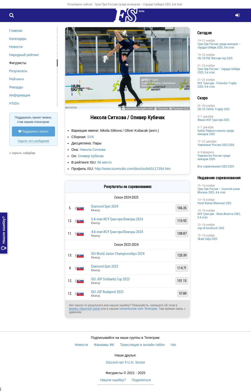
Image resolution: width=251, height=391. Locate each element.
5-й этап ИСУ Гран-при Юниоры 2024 (117, 219)
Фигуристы (17, 63)
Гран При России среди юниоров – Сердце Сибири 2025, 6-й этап (138, 4)
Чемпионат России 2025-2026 (216, 145)
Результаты (18, 71)
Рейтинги (16, 79)
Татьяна (163, 108)
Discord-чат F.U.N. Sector (125, 362)
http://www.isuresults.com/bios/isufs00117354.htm (133, 169)
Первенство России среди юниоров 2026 (214, 157)
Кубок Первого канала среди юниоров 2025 (216, 132)
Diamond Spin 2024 (104, 206)
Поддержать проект (33, 131)
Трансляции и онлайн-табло (142, 345)
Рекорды (16, 87)
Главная (15, 31)
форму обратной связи (84, 308)
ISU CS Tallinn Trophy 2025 (214, 109)
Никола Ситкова (92, 150)
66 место (104, 162)
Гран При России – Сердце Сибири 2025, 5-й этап (219, 70)
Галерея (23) (180, 108)
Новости (16, 47)
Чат (173, 345)
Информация (19, 95)
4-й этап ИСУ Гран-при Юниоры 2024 (117, 232)
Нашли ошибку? (3, 233)
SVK (90, 137)
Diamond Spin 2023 (104, 266)
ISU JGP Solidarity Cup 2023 (110, 279)
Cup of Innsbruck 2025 (211, 228)
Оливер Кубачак (91, 156)
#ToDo (14, 103)
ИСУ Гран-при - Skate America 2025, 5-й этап (219, 215)
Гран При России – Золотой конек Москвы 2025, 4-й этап (219, 190)
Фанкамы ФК (104, 345)
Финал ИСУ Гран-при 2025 (213, 120)
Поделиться (141, 380)
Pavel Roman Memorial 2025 (214, 203)
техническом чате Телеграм (138, 308)
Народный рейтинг (24, 55)
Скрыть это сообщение (33, 141)
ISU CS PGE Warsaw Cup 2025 (215, 58)
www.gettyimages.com (139, 108)
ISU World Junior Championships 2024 (117, 254)
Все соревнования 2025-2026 (216, 166)
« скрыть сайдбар (22, 153)
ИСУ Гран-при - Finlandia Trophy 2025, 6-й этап (217, 85)
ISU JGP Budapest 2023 (107, 292)
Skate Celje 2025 (207, 239)
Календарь (18, 39)
